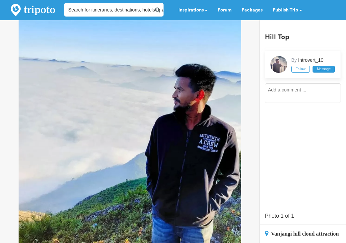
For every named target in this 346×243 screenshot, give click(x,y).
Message (324, 69)
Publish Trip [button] (287, 10)
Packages (252, 10)
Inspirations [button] (192, 10)
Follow (300, 69)
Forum (224, 10)
